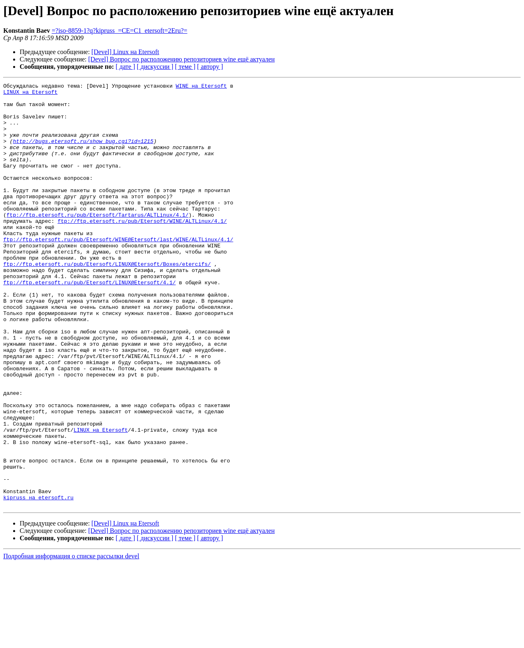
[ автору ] (210, 66)
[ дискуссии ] (155, 66)
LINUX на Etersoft (30, 94)
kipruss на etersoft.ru (38, 581)
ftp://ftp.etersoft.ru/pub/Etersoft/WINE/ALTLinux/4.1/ (142, 249)
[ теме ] (185, 66)
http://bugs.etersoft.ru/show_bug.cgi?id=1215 (83, 153)
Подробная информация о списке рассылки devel (71, 640)
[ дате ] (125, 66)
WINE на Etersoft (201, 87)
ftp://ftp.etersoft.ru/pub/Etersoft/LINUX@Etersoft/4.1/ (89, 322)
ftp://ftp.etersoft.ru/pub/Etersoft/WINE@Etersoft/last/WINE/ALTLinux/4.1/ (118, 271)
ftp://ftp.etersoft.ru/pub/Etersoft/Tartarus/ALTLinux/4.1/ (98, 241)
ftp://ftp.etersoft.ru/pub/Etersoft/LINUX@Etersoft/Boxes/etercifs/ (107, 300)
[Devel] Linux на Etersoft (125, 51)
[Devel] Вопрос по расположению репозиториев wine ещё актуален (181, 59)
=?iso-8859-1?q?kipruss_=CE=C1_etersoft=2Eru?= (119, 30)
